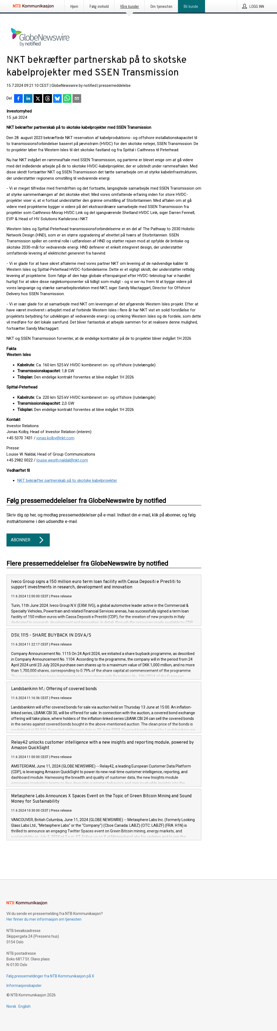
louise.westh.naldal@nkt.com (62, 460)
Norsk (11, 1006)
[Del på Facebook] (18, 99)
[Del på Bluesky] (57, 99)
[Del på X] (38, 99)
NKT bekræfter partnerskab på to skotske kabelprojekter (67, 480)
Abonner (28, 540)
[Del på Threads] (47, 99)
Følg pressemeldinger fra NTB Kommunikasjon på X (50, 976)
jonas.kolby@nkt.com (55, 438)
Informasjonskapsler (24, 985)
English (24, 1006)
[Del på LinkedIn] (28, 99)
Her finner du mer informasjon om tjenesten (43, 919)
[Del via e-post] (76, 99)
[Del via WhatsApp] (67, 99)
